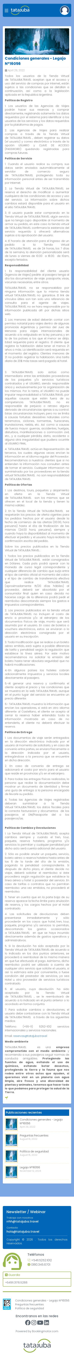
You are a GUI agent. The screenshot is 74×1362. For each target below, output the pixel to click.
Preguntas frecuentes (34, 1135)
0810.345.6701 (38, 1265)
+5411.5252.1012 (39, 1260)
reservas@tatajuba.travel (30, 1036)
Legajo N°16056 (30, 1167)
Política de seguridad (34, 1151)
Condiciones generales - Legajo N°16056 (42, 1300)
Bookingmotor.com (45, 1331)
